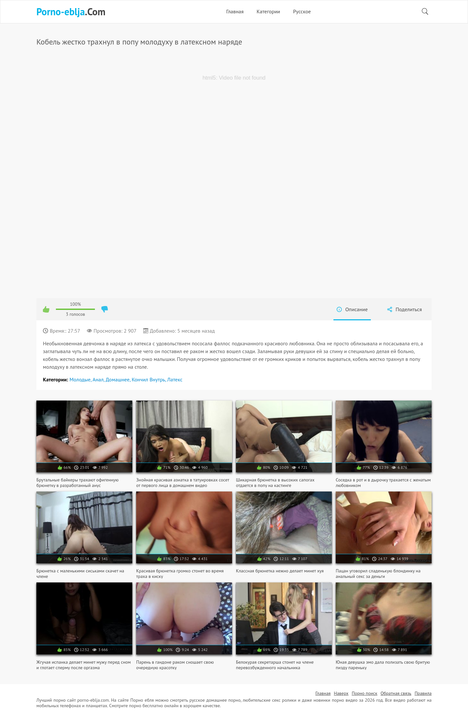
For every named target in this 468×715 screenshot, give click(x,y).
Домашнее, (119, 379)
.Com (70, 12)
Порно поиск (364, 693)
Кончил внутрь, (149, 379)
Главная (235, 11)
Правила (423, 693)
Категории (268, 11)
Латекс (175, 379)
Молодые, (81, 379)
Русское (302, 11)
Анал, (99, 379)
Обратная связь (396, 693)
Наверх (341, 693)
